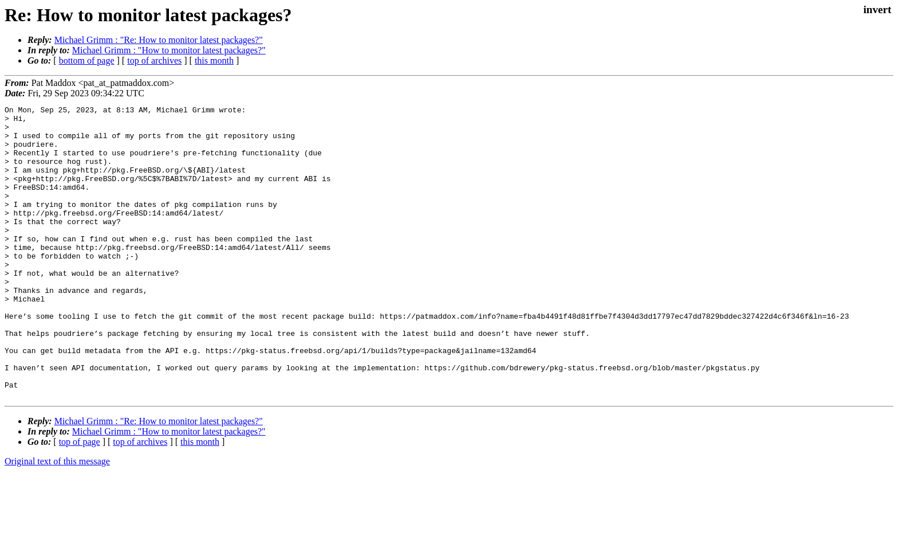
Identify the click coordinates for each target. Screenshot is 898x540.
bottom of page (87, 60)
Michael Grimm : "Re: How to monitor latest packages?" (158, 40)
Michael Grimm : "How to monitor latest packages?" (169, 50)
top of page (79, 500)
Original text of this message (57, 520)
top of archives (154, 60)
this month (214, 60)
